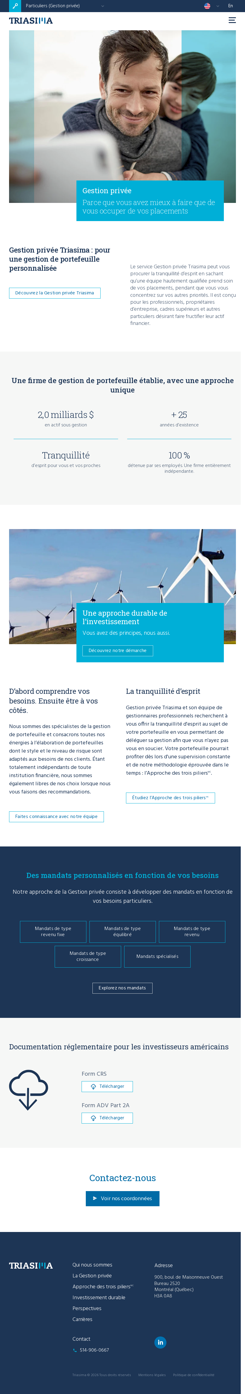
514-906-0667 (94, 1350)
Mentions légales (152, 1375)
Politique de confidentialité (193, 1375)
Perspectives (87, 1308)
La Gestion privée (92, 1276)
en (230, 6)
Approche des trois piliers (103, 1287)
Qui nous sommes (92, 1265)
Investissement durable (99, 1297)
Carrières (82, 1319)
